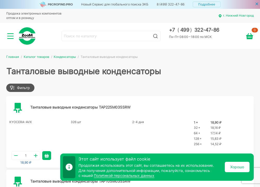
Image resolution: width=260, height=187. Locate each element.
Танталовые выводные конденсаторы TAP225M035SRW (80, 107)
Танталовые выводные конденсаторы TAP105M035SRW (80, 181)
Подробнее (206, 4)
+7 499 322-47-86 (194, 30)
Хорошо (237, 167)
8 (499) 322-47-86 (170, 4)
